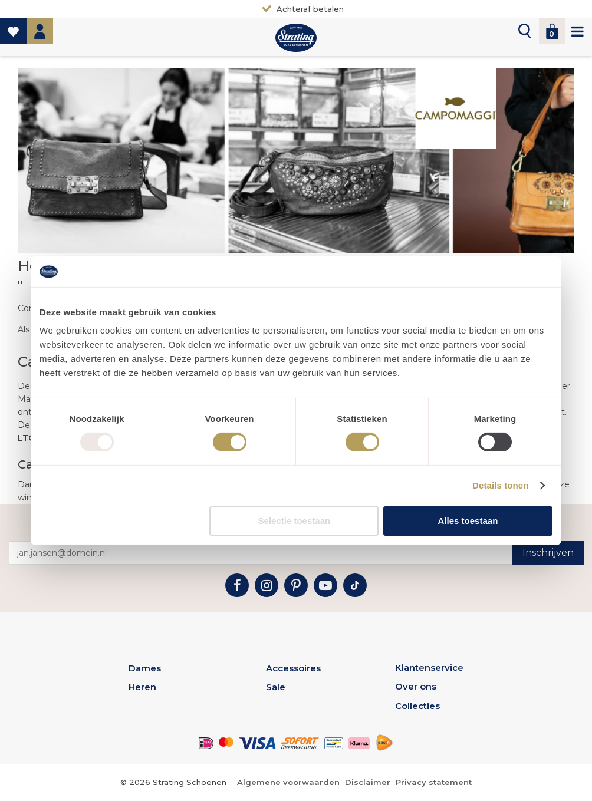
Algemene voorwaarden (288, 782)
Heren (142, 687)
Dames (145, 668)
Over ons (415, 686)
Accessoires (293, 668)
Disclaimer (367, 782)
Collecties (417, 705)
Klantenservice (429, 667)
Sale (275, 687)
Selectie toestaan (294, 521)
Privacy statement (434, 782)
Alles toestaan (468, 521)
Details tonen (500, 485)
